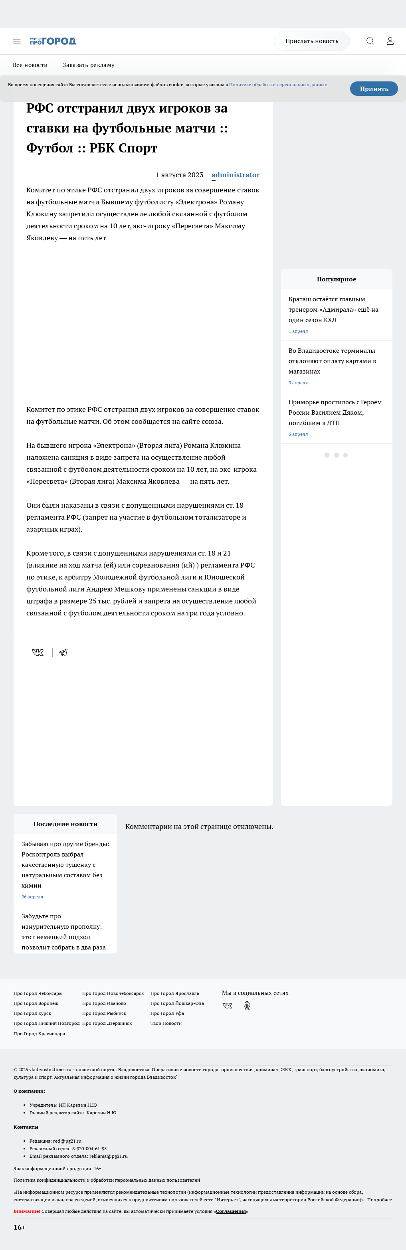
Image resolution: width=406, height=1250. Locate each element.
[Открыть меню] (16, 41)
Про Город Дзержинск (107, 1023)
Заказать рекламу (89, 65)
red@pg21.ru (67, 1141)
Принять (374, 89)
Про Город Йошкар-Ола (177, 1003)
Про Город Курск (32, 1013)
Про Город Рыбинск (104, 1013)
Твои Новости (166, 1023)
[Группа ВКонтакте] (227, 1006)
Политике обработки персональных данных (278, 84)
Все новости (30, 65)
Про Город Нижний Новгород (47, 1023)
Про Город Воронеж (36, 1003)
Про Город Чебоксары (38, 993)
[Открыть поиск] (370, 41)
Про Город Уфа (167, 1013)
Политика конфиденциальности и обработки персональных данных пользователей (107, 1180)
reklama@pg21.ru (108, 1156)
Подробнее (379, 1200)
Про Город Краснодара (39, 1033)
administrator (236, 174)
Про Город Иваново (104, 1003)
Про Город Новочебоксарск (113, 993)
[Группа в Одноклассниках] (247, 1006)
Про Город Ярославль (175, 993)
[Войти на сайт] (390, 41)
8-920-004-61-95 (89, 1148)
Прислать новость (312, 41)
